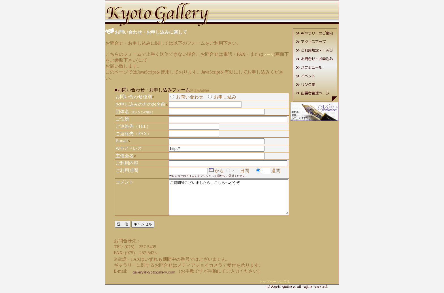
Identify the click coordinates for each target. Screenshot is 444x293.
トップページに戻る (281, 282)
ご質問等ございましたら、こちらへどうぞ (228, 194)
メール (262, 54)
